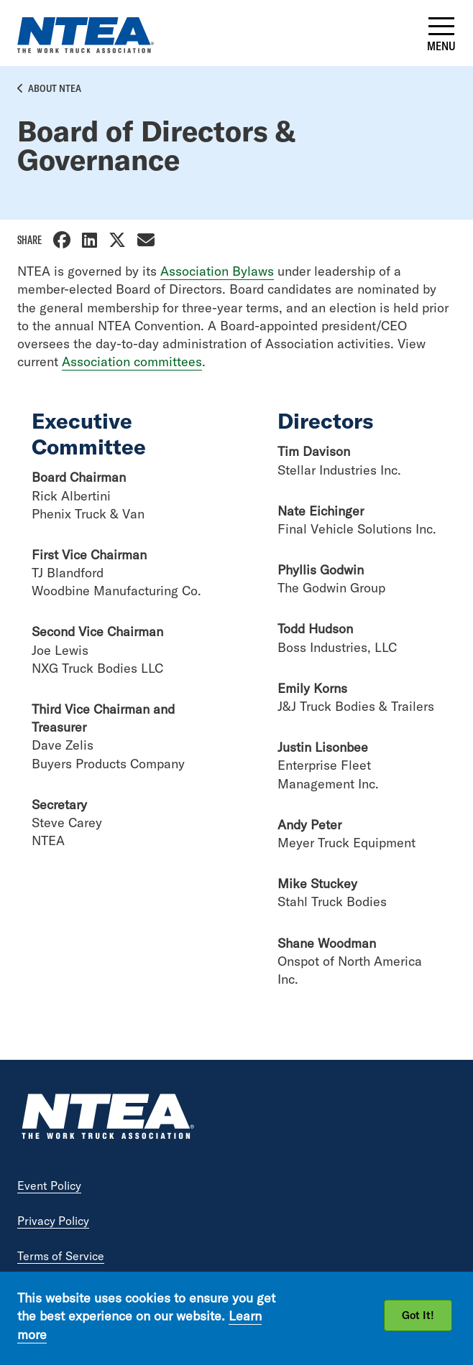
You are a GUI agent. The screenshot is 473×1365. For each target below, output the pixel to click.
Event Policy (49, 1185)
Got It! (418, 1315)
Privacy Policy (53, 1220)
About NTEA (54, 88)
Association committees (132, 361)
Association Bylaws (217, 271)
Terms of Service (60, 1256)
